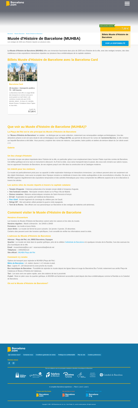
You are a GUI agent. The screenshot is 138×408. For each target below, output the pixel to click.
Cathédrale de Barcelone (74, 242)
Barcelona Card (16, 84)
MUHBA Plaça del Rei (26, 252)
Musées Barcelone (20, 33)
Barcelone (10, 33)
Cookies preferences (94, 355)
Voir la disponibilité (115, 43)
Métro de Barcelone (16, 263)
